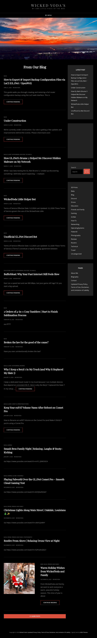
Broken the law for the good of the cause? (26, 342)
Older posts (35, 617)
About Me (74, 273)
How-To (13, 271)
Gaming (9, 445)
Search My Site (87, 171)
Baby (42, 565)
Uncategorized (76, 254)
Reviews (22, 366)
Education (7, 271)
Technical (29, 154)
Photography (28, 537)
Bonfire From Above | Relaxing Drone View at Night (31, 541)
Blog (5, 76)
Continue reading (15, 102)
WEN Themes (84, 633)
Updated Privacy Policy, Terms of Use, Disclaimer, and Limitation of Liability (80, 287)
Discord (74, 198)
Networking (16, 154)
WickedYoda (16, 87)
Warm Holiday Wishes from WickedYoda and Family (53, 572)
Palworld (20, 476)
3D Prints (74, 187)
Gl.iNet (9, 154)
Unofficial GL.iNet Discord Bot (20, 237)
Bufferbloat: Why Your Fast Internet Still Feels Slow (31, 274)
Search (73, 167)
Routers (22, 154)
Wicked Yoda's (48, 5)
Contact (74, 280)
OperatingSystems (23, 404)
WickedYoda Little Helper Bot (20, 199)
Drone (9, 507)
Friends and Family (17, 507)
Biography (74, 277)
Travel (73, 250)
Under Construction (15, 120)
